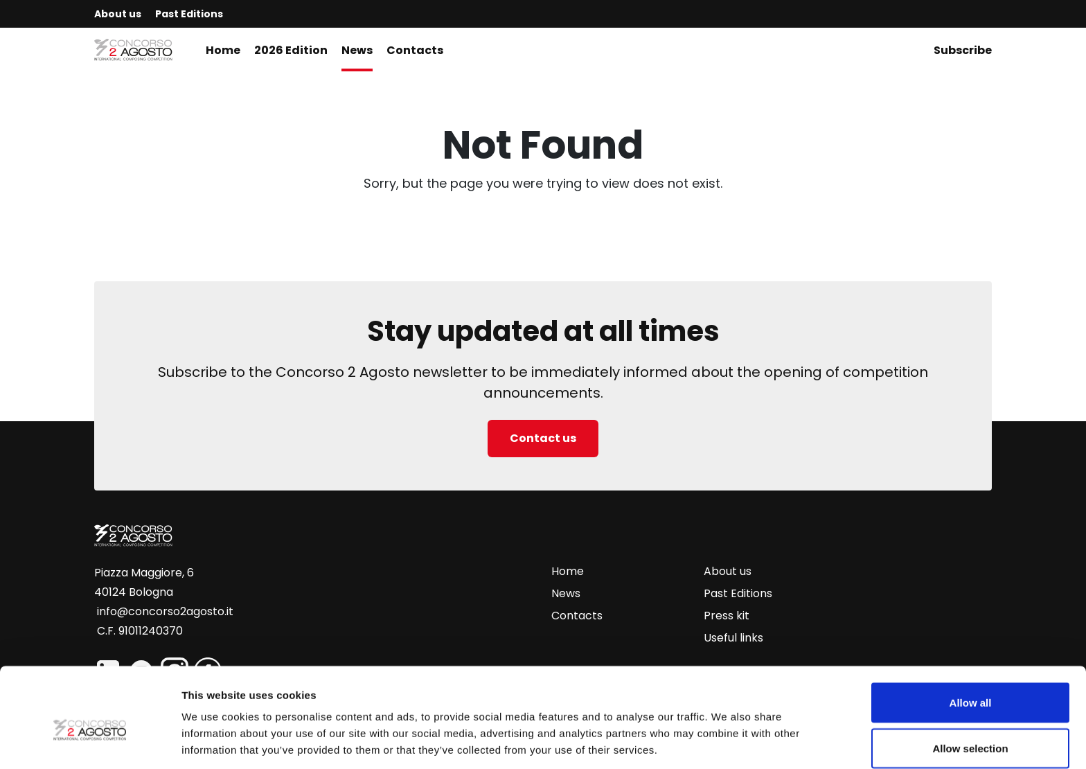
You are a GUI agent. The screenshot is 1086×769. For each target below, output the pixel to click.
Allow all (971, 641)
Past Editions (189, 14)
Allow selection (970, 687)
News (357, 50)
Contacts (414, 50)
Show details (727, 733)
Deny (970, 732)
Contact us (543, 438)
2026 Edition (291, 50)
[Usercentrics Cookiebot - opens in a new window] (89, 742)
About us (117, 14)
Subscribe (963, 50)
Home (223, 50)
